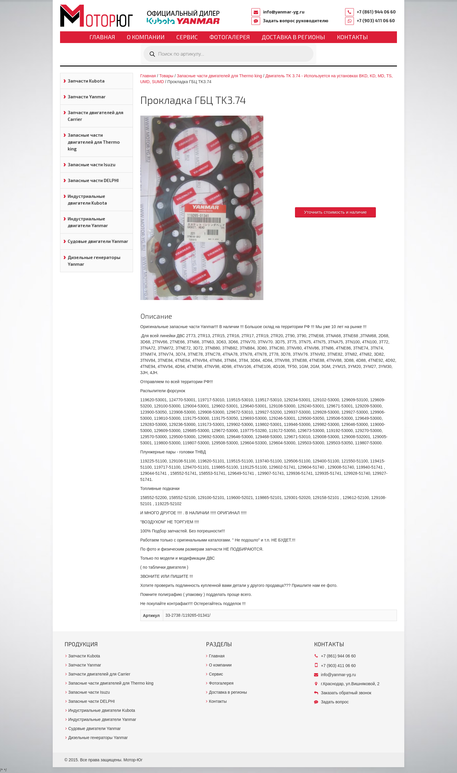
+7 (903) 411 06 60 (376, 20)
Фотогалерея (229, 36)
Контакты (352, 36)
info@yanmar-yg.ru (283, 11)
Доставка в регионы (293, 36)
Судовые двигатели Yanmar (98, 241)
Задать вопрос (335, 702)
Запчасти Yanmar (86, 96)
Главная (102, 36)
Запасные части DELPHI (93, 180)
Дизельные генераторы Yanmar (94, 261)
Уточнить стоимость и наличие (335, 212)
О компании (146, 36)
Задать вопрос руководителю (295, 20)
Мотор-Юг (133, 759)
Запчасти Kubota (86, 80)
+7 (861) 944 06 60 (376, 11)
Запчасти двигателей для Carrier (95, 116)
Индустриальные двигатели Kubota (87, 199)
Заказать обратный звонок (346, 692)
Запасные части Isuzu (91, 164)
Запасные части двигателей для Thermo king (94, 141)
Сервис (187, 36)
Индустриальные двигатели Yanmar (88, 222)
